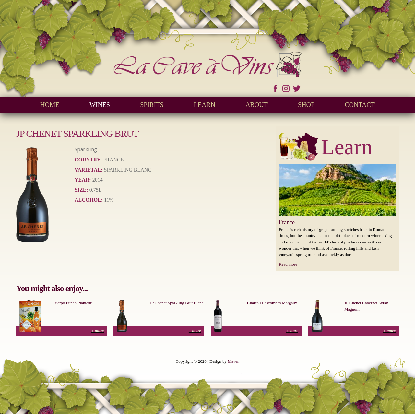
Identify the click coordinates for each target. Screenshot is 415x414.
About (256, 104)
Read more (288, 264)
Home (49, 104)
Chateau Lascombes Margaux (272, 303)
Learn (204, 104)
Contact (360, 104)
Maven (233, 361)
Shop (306, 104)
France (287, 222)
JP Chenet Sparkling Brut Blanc (177, 303)
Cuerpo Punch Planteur (72, 303)
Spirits (151, 104)
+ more (97, 330)
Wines (99, 104)
